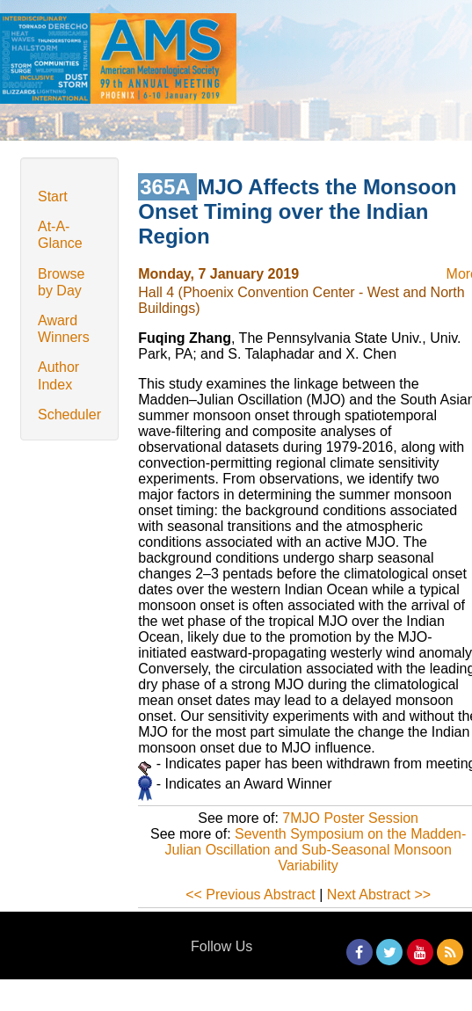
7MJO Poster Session (350, 818)
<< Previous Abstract (250, 894)
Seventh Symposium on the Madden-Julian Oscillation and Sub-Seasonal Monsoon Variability (315, 849)
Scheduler (69, 414)
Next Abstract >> (379, 894)
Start (53, 196)
